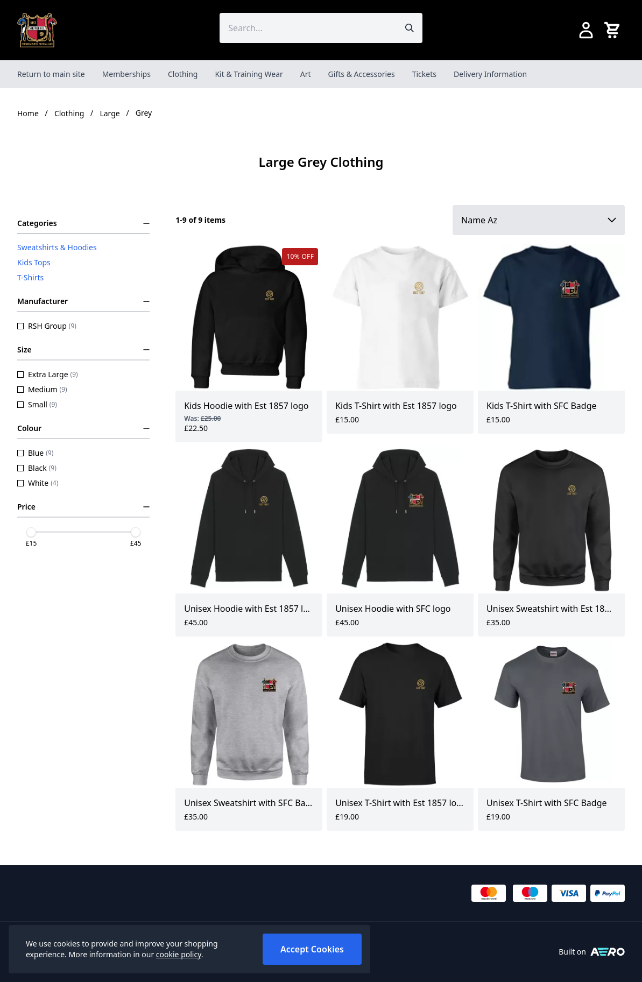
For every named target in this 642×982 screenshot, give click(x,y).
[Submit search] (409, 28)
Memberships (126, 74)
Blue (35, 453)
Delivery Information (490, 74)
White (37, 483)
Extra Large (47, 374)
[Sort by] (539, 220)
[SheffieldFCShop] (37, 30)
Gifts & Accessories (361, 74)
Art (305, 74)
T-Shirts (30, 277)
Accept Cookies (312, 949)
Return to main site (51, 74)
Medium (42, 389)
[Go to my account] (586, 30)
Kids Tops (34, 262)
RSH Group (46, 326)
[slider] (31, 532)
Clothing (183, 74)
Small (37, 404)
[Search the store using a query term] (308, 28)
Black (37, 468)
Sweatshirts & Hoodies (57, 247)
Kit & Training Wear (249, 74)
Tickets (424, 74)
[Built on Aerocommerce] (607, 951)
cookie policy (178, 954)
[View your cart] (614, 30)
